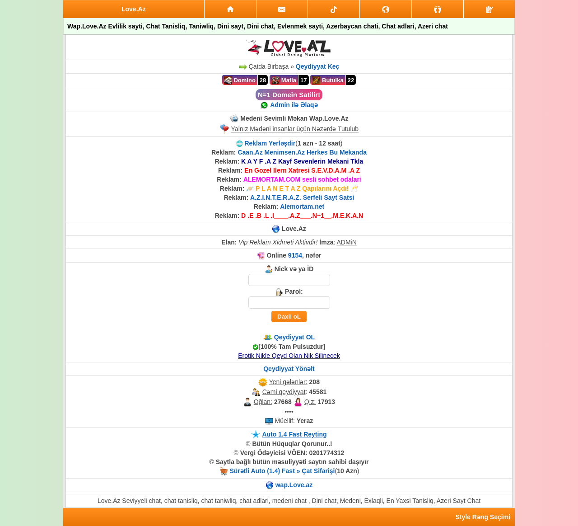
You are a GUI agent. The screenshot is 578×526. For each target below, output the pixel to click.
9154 (295, 255)
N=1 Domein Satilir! (289, 95)
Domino (240, 80)
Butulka (327, 80)
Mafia (283, 80)
